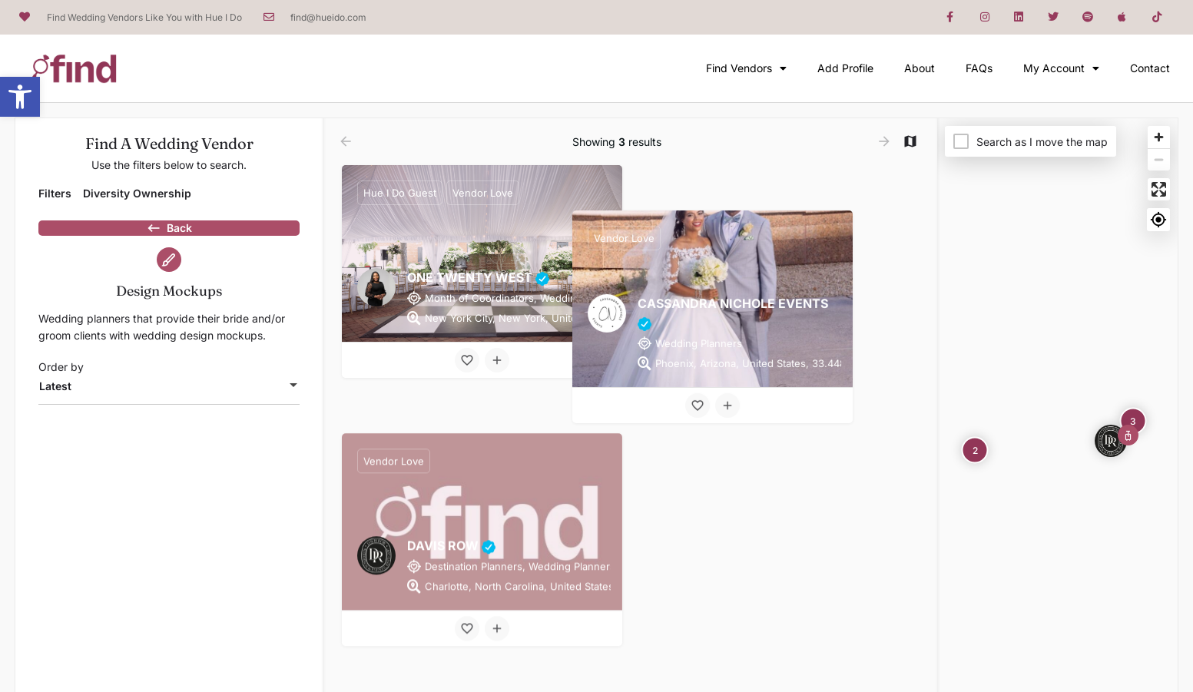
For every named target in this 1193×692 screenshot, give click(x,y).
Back (169, 235)
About (919, 67)
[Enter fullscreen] (1159, 189)
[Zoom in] (1159, 137)
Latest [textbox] (55, 412)
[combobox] (169, 413)
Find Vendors (746, 68)
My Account (1061, 68)
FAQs (979, 67)
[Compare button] (497, 360)
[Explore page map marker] (1111, 441)
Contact (1150, 67)
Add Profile (845, 67)
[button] (20, 97)
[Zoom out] (1159, 159)
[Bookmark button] (467, 360)
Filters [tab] (54, 193)
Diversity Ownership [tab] (137, 193)
